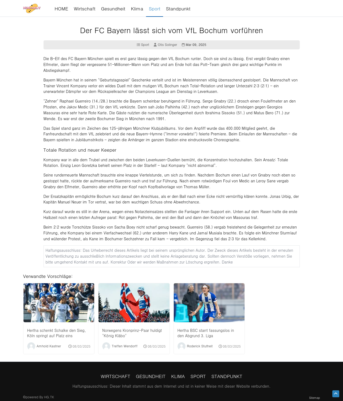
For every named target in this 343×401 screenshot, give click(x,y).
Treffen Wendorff (124, 346)
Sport (143, 44)
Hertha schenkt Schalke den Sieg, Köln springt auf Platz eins (56, 333)
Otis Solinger (165, 44)
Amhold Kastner (49, 346)
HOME (61, 8)
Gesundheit (150, 376)
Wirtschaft (115, 376)
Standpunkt (226, 376)
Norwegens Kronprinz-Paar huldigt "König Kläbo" (132, 333)
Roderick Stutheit (199, 346)
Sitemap (314, 398)
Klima (178, 376)
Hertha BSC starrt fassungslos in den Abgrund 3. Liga (206, 333)
